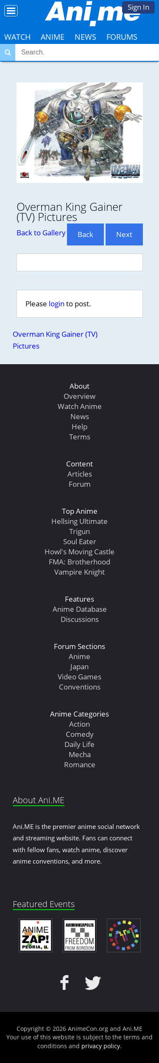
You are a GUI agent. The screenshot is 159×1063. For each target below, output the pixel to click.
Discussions (80, 619)
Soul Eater (79, 541)
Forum (80, 484)
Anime (52, 37)
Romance (79, 764)
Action (79, 724)
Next (124, 234)
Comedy (80, 734)
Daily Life (79, 744)
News (85, 37)
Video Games (79, 676)
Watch (17, 37)
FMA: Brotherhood (79, 562)
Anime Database (80, 609)
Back (85, 234)
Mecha (80, 754)
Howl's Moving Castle (79, 551)
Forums (121, 37)
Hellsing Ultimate (79, 521)
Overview (79, 396)
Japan (79, 666)
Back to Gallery (41, 232)
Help (79, 426)
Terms (79, 437)
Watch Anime (80, 406)
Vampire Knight (79, 572)
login (56, 303)
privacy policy (100, 1046)
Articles (79, 474)
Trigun (79, 531)
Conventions (79, 687)
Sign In (138, 7)
